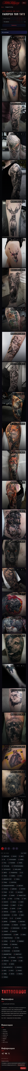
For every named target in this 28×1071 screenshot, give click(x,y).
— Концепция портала (8, 1004)
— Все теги (4, 1042)
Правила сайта (5, 1061)
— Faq (3, 1040)
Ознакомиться (21, 1065)
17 (13, 848)
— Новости (4, 1035)
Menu (24, 2)
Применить (14, 25)
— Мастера (4, 1033)
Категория (4, 29)
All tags (23, 853)
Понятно (23, 1068)
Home (2, 7)
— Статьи (4, 1036)
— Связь (3, 1029)
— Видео (3, 1038)
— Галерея (4, 1031)
